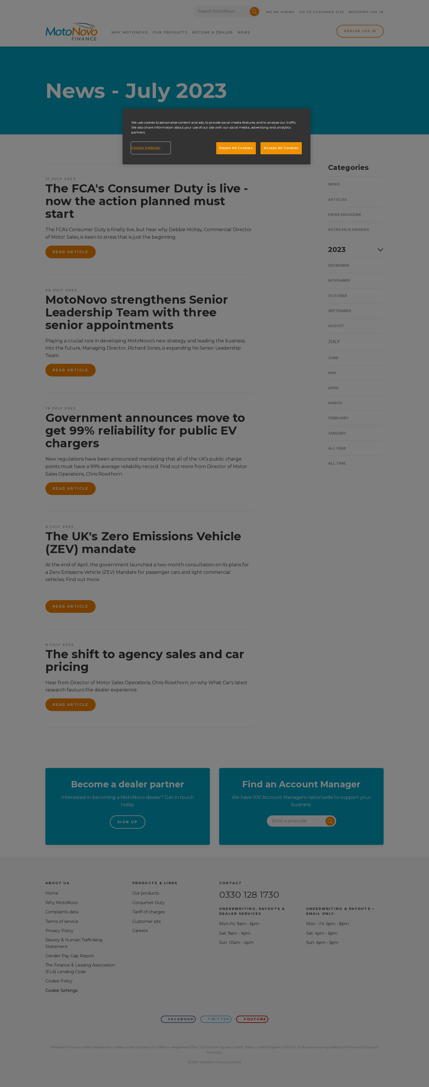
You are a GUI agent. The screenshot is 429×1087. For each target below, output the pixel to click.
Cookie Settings (146, 148)
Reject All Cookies (236, 148)
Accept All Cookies (281, 148)
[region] (216, 136)
